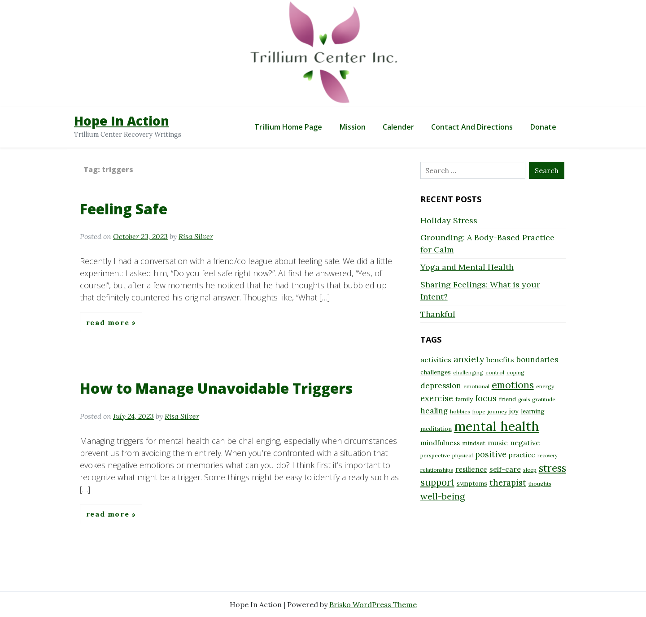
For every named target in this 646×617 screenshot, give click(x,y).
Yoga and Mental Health (467, 267)
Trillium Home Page (288, 127)
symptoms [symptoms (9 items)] (472, 483)
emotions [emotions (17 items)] (513, 384)
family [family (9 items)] (464, 399)
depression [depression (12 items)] (440, 386)
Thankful (437, 314)
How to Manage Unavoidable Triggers (216, 388)
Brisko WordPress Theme (373, 604)
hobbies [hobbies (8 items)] (460, 411)
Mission (353, 127)
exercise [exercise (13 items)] (436, 398)
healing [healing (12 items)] (434, 411)
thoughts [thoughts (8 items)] (539, 483)
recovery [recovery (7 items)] (547, 455)
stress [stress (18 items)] (552, 468)
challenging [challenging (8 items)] (468, 372)
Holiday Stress (448, 220)
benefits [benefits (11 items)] (500, 359)
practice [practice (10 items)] (522, 455)
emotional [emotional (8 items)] (476, 386)
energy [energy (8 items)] (545, 386)
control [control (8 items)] (494, 372)
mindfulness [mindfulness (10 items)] (440, 443)
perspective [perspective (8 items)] (435, 455)
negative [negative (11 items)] (525, 442)
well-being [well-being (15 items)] (442, 496)
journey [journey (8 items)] (497, 411)
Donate (543, 127)
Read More (109, 322)
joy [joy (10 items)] (514, 411)
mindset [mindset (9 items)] (473, 443)
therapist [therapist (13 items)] (507, 483)
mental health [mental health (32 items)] (496, 426)
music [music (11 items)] (498, 442)
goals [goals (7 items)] (524, 399)
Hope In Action (121, 120)
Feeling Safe (123, 208)
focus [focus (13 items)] (486, 398)
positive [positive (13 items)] (490, 454)
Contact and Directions (472, 127)
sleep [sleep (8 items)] (530, 469)
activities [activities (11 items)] (435, 359)
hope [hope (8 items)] (478, 411)
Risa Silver (196, 236)
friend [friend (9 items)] (507, 399)
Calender (398, 127)
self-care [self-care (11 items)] (505, 469)
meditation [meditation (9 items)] (436, 429)
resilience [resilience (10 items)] (471, 469)
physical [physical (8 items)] (462, 455)
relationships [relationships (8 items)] (436, 469)
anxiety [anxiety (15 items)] (469, 359)
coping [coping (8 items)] (515, 372)
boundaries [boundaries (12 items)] (537, 360)
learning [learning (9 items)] (533, 411)
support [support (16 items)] (437, 482)
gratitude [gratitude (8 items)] (543, 399)
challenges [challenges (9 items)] (435, 372)
